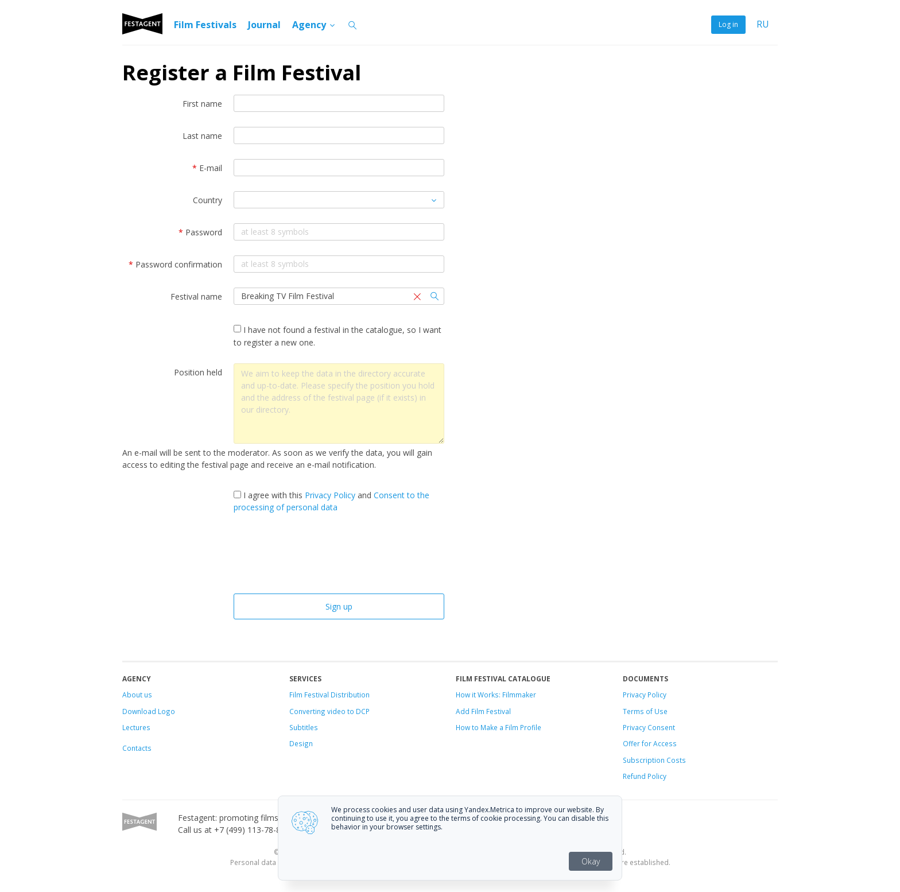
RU (763, 24)
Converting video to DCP (329, 711)
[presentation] (338, 556)
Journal (264, 24)
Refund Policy (644, 776)
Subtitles (303, 727)
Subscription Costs (654, 760)
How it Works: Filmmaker (496, 694)
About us (137, 694)
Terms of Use (645, 711)
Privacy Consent (649, 727)
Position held (198, 372)
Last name (202, 135)
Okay (590, 861)
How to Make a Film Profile (498, 727)
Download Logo (148, 711)
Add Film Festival (483, 711)
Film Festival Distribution (329, 694)
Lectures (136, 727)
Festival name (196, 296)
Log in (728, 24)
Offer (631, 743)
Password (200, 232)
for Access (658, 743)
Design (301, 743)
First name (202, 103)
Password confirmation (175, 264)
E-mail (207, 167)
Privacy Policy (330, 495)
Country (207, 200)
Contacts (137, 748)
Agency (314, 24)
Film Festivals (205, 24)
